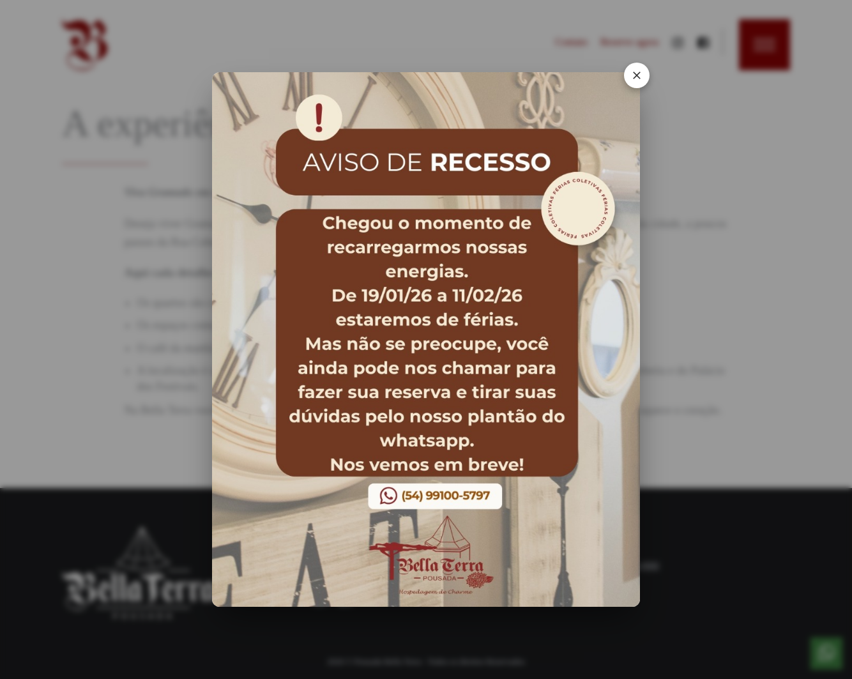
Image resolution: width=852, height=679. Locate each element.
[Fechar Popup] (628, 86)
